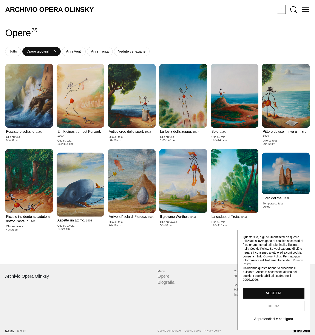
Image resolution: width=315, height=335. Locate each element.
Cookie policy (192, 330)
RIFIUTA (273, 306)
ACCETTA (273, 293)
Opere (164, 276)
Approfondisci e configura (273, 319)
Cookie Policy (272, 256)
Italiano (9, 330)
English (21, 330)
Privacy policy (212, 330)
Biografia (166, 282)
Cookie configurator (170, 330)
